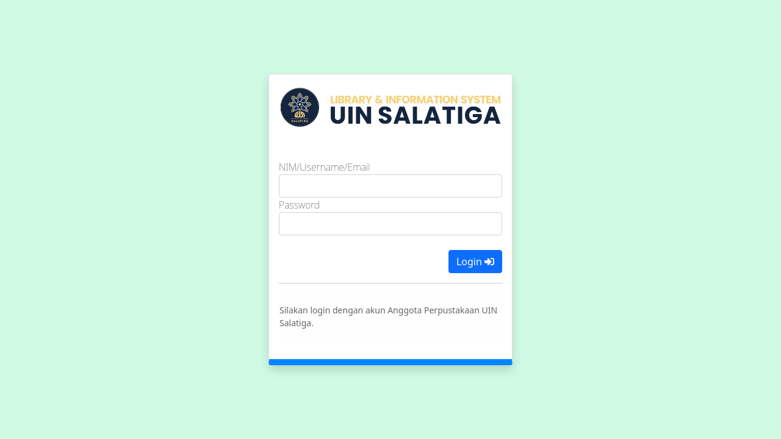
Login (475, 261)
